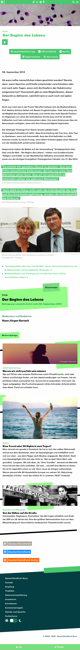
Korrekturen (11, 603)
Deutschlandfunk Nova (16, 578)
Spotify (64, 51)
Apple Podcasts (31, 56)
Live (20, 647)
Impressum (10, 599)
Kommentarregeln (14, 607)
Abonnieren (50, 56)
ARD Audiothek (47, 51)
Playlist (60, 647)
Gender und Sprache (15, 612)
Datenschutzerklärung (16, 595)
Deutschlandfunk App (23, 51)
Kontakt (9, 582)
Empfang (9, 586)
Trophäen (9, 591)
